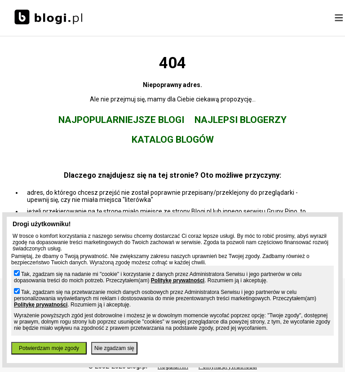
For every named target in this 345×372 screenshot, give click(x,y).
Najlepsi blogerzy (241, 119)
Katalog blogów (173, 139)
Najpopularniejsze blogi (121, 119)
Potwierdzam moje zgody (49, 348)
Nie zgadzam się (114, 348)
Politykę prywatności (177, 280)
